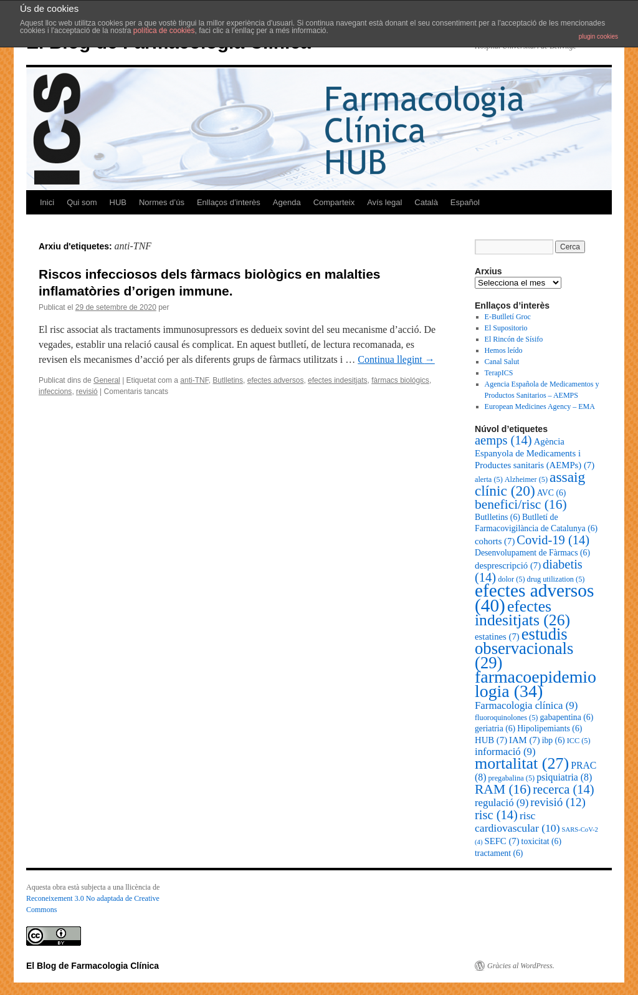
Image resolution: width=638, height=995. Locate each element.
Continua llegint (396, 359)
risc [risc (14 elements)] (496, 815)
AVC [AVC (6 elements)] (551, 493)
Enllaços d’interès (228, 202)
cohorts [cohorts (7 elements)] (495, 541)
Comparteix (334, 202)
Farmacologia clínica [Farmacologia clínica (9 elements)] (526, 705)
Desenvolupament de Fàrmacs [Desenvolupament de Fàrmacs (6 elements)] (532, 552)
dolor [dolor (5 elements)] (511, 579)
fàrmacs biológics (400, 380)
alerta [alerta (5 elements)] (489, 479)
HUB (118, 202)
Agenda (287, 202)
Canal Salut (502, 361)
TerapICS (499, 372)
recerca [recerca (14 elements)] (563, 789)
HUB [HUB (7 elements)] (491, 740)
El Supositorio (506, 328)
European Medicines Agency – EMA (540, 406)
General (106, 380)
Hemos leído (504, 350)
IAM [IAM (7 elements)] (524, 740)
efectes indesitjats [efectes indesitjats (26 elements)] (522, 613)
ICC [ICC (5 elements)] (579, 740)
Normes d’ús (161, 202)
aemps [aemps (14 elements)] (503, 440)
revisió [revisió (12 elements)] (557, 802)
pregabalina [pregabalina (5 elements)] (511, 778)
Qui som (82, 202)
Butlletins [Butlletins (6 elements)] (497, 517)
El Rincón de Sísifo (514, 339)
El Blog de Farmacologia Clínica (92, 966)
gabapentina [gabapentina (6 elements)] (566, 717)
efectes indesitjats (337, 380)
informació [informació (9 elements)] (505, 751)
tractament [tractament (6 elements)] (499, 853)
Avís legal (384, 202)
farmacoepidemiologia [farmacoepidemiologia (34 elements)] (535, 684)
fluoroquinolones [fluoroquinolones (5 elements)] (506, 717)
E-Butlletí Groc (508, 316)
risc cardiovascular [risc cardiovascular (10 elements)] (517, 821)
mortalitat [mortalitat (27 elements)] (522, 763)
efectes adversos (275, 380)
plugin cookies (598, 36)
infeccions (55, 391)
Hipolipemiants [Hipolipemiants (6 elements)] (549, 728)
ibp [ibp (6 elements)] (553, 740)
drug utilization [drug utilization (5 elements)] (556, 579)
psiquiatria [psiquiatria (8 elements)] (564, 777)
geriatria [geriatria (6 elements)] (495, 728)
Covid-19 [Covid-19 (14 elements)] (553, 540)
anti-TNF (194, 380)
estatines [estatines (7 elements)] (497, 637)
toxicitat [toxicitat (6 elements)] (541, 841)
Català (426, 202)
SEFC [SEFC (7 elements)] (501, 841)
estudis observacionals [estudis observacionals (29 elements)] (524, 648)
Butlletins (227, 380)
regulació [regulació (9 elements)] (501, 803)
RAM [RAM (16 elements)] (503, 789)
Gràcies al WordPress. (521, 965)
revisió (87, 391)
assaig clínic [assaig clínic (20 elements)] (530, 484)
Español (465, 202)
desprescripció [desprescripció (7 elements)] (508, 565)
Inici (47, 202)
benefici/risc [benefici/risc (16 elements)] (521, 504)
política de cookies (164, 30)
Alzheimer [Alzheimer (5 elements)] (526, 479)
